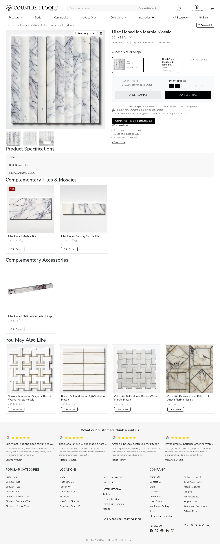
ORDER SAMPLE (138, 95)
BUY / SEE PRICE (188, 95)
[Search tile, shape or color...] (113, 8)
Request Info (205, 25)
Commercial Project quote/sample (133, 121)
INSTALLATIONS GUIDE (22, 173)
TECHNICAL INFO (18, 165)
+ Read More (118, 142)
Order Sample (69, 249)
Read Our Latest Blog (197, 525)
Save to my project (85, 33)
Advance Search (148, 8)
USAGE (13, 157)
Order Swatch (16, 249)
